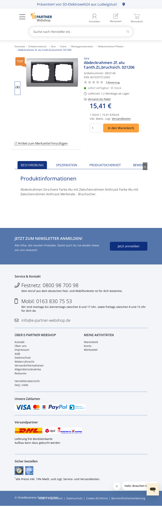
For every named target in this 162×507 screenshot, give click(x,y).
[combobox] (81, 31)
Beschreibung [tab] (32, 165)
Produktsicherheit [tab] (105, 165)
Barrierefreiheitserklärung (128, 499)
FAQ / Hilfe (21, 385)
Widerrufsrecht (24, 362)
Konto (87, 346)
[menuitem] (115, 18)
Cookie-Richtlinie (97, 499)
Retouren (21, 374)
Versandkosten (121, 119)
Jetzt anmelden (128, 246)
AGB (17, 354)
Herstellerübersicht (27, 381)
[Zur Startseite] (39, 18)
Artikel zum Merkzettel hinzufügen (41, 143)
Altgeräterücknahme (28, 370)
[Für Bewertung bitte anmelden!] (113, 82)
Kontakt (19, 342)
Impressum (22, 350)
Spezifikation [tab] (66, 165)
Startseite (20, 46)
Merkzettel (91, 350)
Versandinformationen (29, 366)
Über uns (21, 346)
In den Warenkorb (121, 128)
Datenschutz (23, 358)
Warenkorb (91, 342)
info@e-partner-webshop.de (45, 320)
